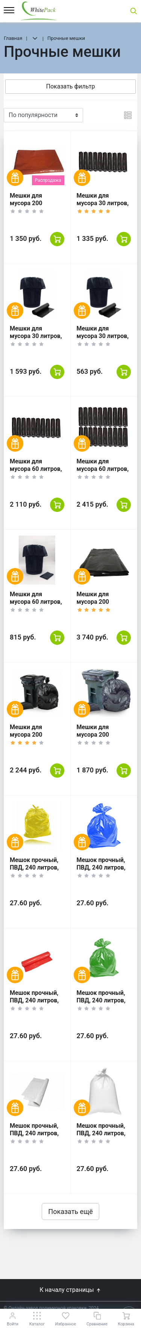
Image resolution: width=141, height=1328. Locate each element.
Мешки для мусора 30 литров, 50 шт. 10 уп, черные (103, 207)
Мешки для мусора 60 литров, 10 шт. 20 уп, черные (36, 605)
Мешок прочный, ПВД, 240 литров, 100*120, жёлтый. (35, 867)
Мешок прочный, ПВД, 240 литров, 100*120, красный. (36, 1000)
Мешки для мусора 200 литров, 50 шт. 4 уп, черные (100, 605)
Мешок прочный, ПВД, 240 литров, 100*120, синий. (101, 867)
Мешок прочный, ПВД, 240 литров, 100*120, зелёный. (103, 1000)
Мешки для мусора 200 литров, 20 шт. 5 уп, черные (33, 738)
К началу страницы (70, 1289)
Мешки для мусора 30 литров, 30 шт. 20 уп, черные (36, 340)
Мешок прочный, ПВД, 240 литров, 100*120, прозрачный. (101, 1137)
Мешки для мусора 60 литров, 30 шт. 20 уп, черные (103, 472)
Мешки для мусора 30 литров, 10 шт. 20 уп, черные (103, 340)
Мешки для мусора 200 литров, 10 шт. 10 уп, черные (101, 738)
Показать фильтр (70, 86)
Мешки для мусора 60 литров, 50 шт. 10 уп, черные (36, 472)
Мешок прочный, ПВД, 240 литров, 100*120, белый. (34, 1133)
